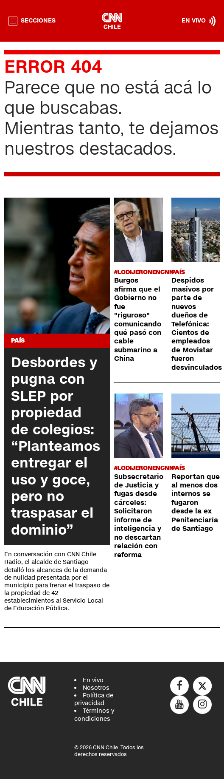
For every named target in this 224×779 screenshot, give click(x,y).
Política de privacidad (93, 699)
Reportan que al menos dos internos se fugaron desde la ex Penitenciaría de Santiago (195, 503)
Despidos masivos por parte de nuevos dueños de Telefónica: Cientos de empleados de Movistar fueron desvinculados (196, 324)
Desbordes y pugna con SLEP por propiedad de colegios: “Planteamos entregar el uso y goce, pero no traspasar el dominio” (55, 446)
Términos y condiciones (94, 714)
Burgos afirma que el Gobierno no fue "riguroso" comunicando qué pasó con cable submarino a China (137, 319)
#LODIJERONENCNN (144, 272)
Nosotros (96, 688)
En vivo (93, 680)
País (18, 341)
